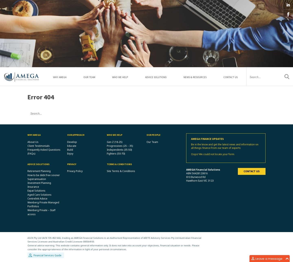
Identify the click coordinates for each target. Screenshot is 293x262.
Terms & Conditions (119, 164)
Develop (72, 142)
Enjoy (70, 153)
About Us (32, 142)
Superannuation (36, 179)
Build (70, 149)
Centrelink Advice (37, 198)
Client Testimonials (38, 146)
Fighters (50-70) (116, 153)
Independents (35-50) (119, 149)
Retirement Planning (39, 171)
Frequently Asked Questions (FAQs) (43, 151)
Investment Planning (39, 183)
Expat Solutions (36, 190)
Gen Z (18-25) (114, 142)
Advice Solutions (155, 77)
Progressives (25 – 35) (120, 146)
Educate (71, 146)
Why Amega (60, 77)
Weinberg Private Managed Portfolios (43, 204)
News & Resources (195, 77)
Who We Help (120, 77)
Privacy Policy (75, 171)
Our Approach (75, 134)
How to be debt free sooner (43, 175)
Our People (153, 134)
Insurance (33, 187)
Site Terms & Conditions (121, 171)
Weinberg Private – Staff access (41, 212)
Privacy (71, 164)
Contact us (252, 171)
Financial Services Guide (47, 255)
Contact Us (230, 77)
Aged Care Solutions (39, 194)
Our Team (89, 77)
